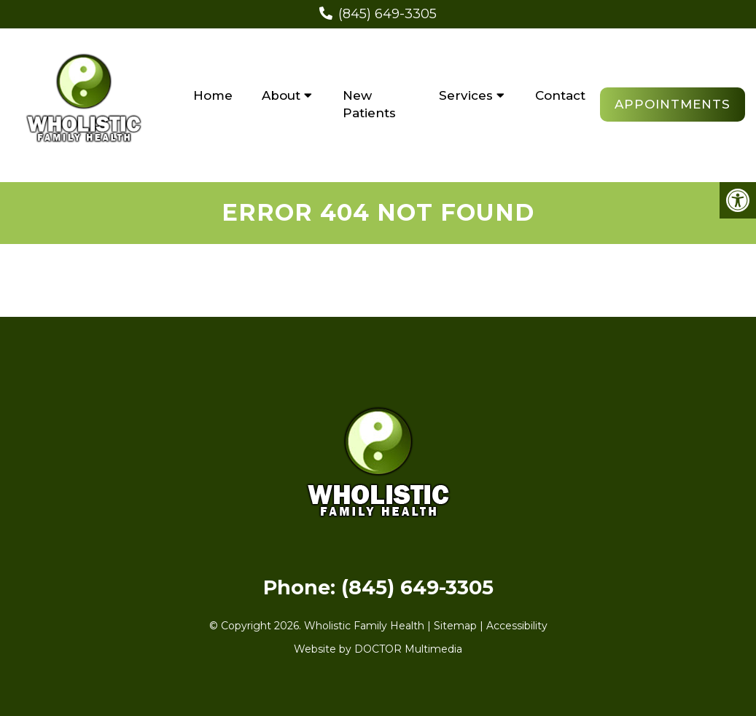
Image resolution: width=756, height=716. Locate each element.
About (281, 95)
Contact (560, 95)
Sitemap (455, 625)
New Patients (369, 104)
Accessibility (516, 625)
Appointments (672, 104)
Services (466, 95)
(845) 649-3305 (387, 14)
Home (213, 95)
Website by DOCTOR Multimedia (378, 649)
